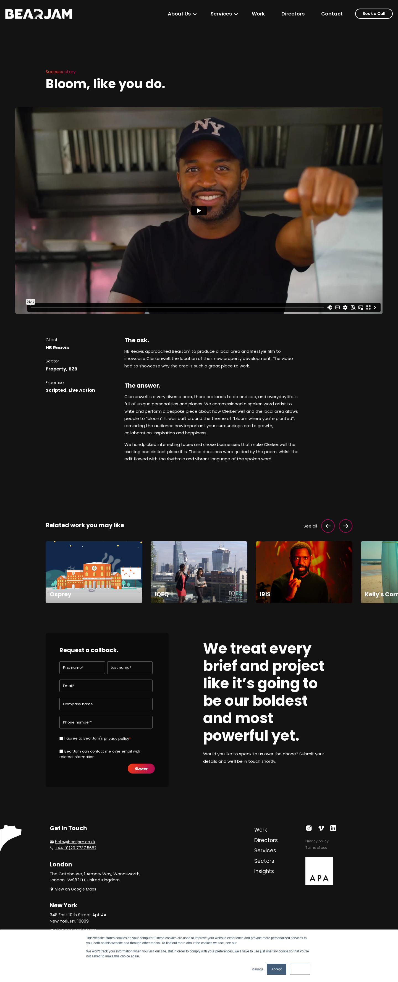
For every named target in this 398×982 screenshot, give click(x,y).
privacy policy (116, 738)
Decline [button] (299, 969)
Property (56, 369)
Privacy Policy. (248, 943)
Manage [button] (257, 969)
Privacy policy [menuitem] (317, 841)
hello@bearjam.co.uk (75, 842)
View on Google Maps (75, 889)
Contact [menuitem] (332, 13)
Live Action (82, 390)
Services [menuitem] (221, 13)
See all (310, 526)
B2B (73, 369)
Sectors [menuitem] (264, 861)
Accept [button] (276, 969)
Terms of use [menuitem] (316, 847)
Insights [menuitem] (264, 871)
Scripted (56, 390)
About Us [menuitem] (179, 13)
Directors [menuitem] (293, 13)
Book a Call (374, 13)
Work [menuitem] (258, 13)
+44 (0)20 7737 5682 (75, 848)
